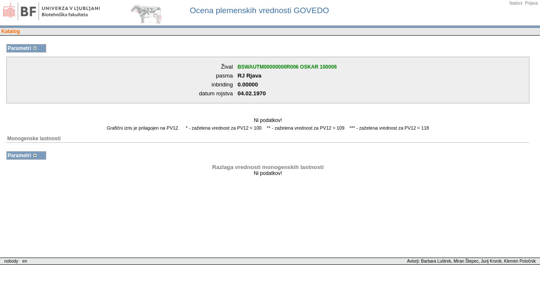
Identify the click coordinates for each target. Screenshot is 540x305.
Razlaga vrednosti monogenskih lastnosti (268, 167)
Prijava (531, 3)
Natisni (516, 3)
